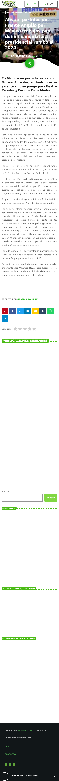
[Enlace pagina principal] (9, 4)
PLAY (48, 4)
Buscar (5, 492)
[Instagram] (10, 764)
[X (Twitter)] (6, 764)
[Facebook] (14, 764)
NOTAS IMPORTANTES (19, 12)
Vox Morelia (25, 731)
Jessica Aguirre (27, 299)
